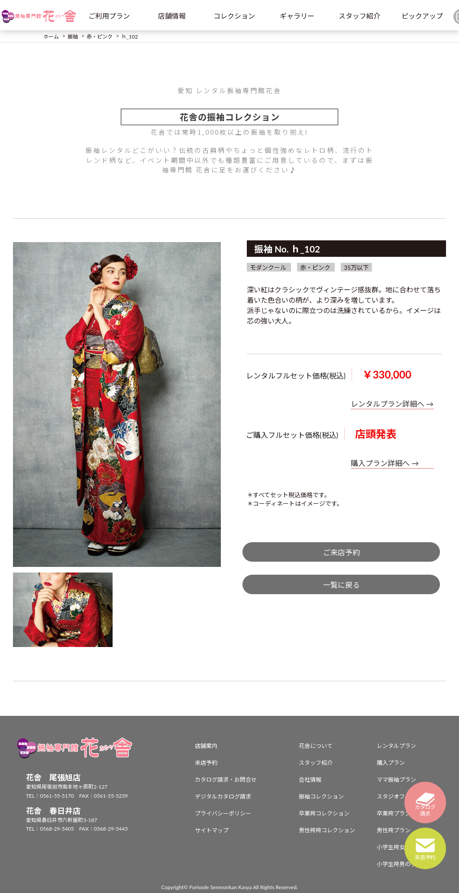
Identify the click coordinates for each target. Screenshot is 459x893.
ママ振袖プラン (396, 779)
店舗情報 (172, 16)
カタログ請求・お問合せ (226, 779)
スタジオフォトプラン (405, 796)
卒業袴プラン (394, 813)
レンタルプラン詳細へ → (392, 403)
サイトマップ (212, 830)
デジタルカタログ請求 (223, 796)
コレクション (234, 16)
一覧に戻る (341, 584)
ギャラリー (297, 16)
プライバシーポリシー (223, 813)
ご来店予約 (341, 552)
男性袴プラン (394, 830)
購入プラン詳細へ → (385, 463)
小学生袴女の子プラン (405, 847)
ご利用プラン (109, 16)
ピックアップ (422, 16)
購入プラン (391, 762)
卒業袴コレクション (324, 813)
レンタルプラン (396, 745)
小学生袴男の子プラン (405, 864)
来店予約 (206, 762)
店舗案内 (206, 745)
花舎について (316, 745)
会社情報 (310, 779)
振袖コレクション (321, 796)
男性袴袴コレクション (327, 830)
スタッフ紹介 (359, 16)
